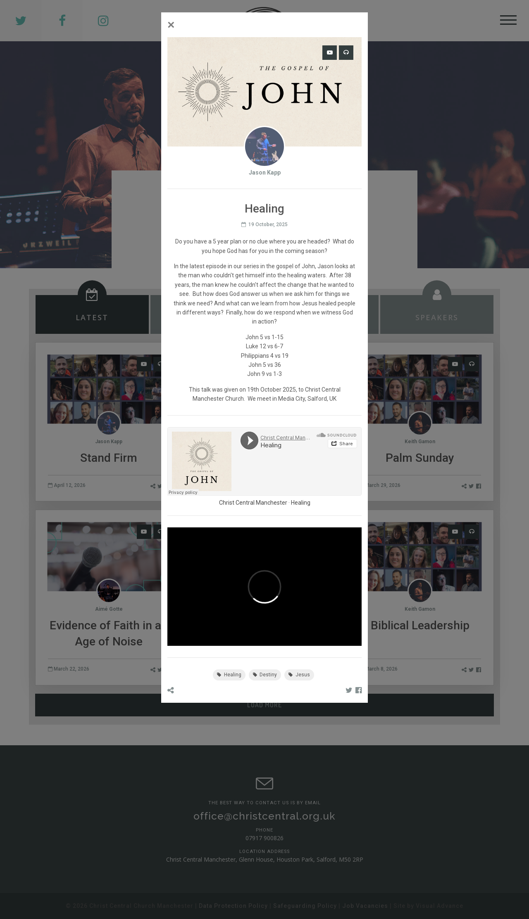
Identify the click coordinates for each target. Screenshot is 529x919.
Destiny (265, 675)
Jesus (299, 675)
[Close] (171, 25)
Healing (300, 502)
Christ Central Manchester (253, 502)
